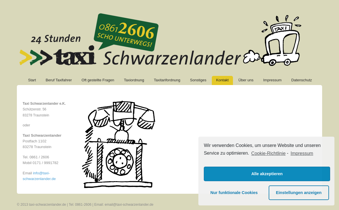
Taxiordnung (134, 80)
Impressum (272, 80)
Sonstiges (198, 80)
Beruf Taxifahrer (59, 80)
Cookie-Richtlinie (268, 153)
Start (32, 80)
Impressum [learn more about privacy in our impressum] (302, 153)
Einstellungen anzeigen (299, 192)
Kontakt (222, 80)
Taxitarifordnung (167, 80)
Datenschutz (301, 80)
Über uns (246, 80)
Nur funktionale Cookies (234, 192)
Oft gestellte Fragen (97, 80)
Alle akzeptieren (267, 173)
